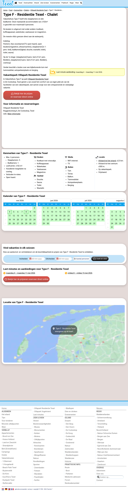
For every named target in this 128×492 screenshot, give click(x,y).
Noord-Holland (102, 430)
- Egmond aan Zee (103, 446)
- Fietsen (36, 471)
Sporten (36, 464)
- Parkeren (69, 474)
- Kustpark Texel (8, 480)
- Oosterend (69, 443)
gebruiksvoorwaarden (21, 489)
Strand (36, 3)
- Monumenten (39, 430)
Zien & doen (44, 3)
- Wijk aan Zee (102, 452)
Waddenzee (69, 458)
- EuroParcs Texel (9, 477)
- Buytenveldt (7, 471)
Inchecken (23, 259)
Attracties (37, 443)
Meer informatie (14, 114)
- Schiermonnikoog (103, 418)
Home (4, 408)
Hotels (4, 455)
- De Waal (68, 439)
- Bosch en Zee (8, 436)
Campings (6, 452)
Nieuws (99, 408)
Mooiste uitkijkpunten (10, 424)
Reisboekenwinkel (72, 483)
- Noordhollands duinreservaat (108, 449)
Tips (3, 418)
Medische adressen (73, 477)
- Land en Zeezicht (9, 442)
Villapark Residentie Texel (38, 79)
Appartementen (8, 433)
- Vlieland (100, 427)
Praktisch (64, 3)
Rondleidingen (39, 461)
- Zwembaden (38, 468)
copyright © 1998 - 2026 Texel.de (42, 489)
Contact (99, 480)
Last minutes (38, 415)
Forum (67, 480)
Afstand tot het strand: (107, 161)
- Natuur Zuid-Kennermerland (107, 455)
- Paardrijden (38, 477)
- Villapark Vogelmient (42, 411)
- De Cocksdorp (71, 430)
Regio (72, 3)
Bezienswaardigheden (42, 424)
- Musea (36, 427)
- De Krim (5, 474)
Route (67, 467)
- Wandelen (37, 474)
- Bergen (99, 439)
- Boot (67, 471)
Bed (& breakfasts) (9, 449)
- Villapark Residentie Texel (44, 408)
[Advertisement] (64, 237)
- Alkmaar (100, 443)
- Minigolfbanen (39, 455)
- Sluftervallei (7, 483)
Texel (20, 3)
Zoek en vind (100, 259)
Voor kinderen (7, 421)
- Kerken (36, 433)
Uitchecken (50, 259)
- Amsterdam (101, 458)
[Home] (16, 3)
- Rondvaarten (38, 446)
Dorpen (68, 421)
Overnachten (28, 3)
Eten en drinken (71, 411)
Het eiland (6, 414)
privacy (30, 489)
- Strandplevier (7, 446)
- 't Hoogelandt (7, 464)
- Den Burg (69, 424)
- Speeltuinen (38, 452)
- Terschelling (101, 424)
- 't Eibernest (7, 461)
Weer (77, 3)
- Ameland (100, 421)
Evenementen (55, 3)
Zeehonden (69, 449)
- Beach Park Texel (9, 467)
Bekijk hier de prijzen (22, 95)
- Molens (36, 436)
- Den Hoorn (69, 427)
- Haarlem (100, 461)
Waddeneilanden (71, 452)
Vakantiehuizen (8, 458)
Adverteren (100, 471)
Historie (68, 461)
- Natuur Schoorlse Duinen (106, 433)
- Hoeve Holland (8, 439)
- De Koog (69, 433)
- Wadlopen (69, 408)
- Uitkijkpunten (39, 439)
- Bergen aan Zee (103, 436)
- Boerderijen (38, 449)
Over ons (99, 474)
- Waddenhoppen (71, 455)
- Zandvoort (101, 464)
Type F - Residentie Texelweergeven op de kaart (64, 330)
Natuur (36, 458)
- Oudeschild (70, 436)
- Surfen (36, 480)
